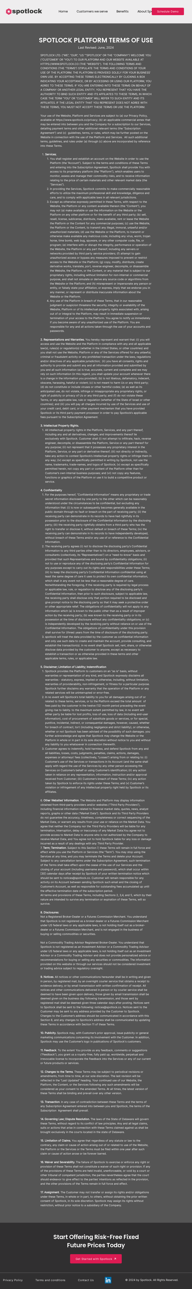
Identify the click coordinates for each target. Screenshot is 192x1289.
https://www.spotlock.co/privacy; (77, 119)
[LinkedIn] (108, 1280)
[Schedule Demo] (168, 11)
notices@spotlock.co (76, 878)
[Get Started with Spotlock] (96, 1258)
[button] (92, 11)
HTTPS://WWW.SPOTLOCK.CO (59, 64)
